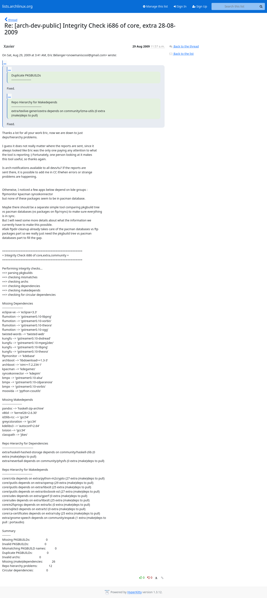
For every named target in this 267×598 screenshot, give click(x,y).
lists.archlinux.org (17, 6)
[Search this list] (235, 6)
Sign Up (199, 6)
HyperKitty (134, 592)
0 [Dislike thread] (149, 577)
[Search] (261, 6)
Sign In (180, 6)
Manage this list (155, 6)
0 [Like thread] (142, 577)
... (5, 62)
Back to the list (181, 54)
